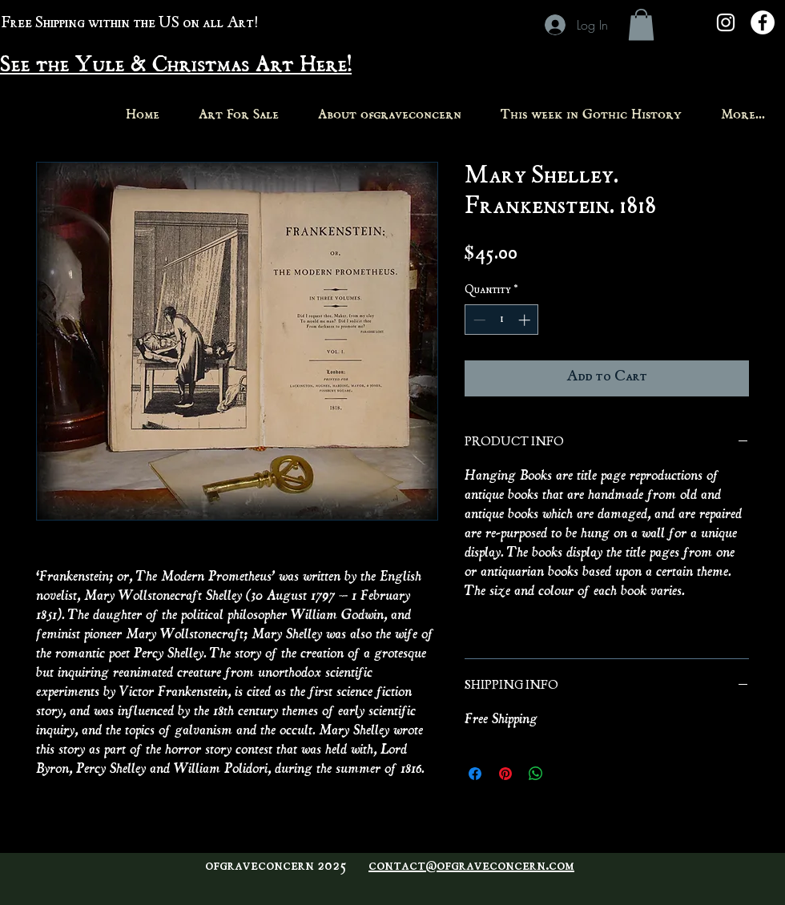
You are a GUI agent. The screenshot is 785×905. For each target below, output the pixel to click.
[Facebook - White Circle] (763, 22)
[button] (641, 24)
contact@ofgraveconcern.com (471, 867)
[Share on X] (566, 773)
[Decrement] (478, 320)
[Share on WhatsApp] (535, 773)
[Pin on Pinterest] (505, 773)
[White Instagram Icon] (726, 22)
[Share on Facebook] (475, 773)
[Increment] (526, 320)
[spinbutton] (502, 320)
